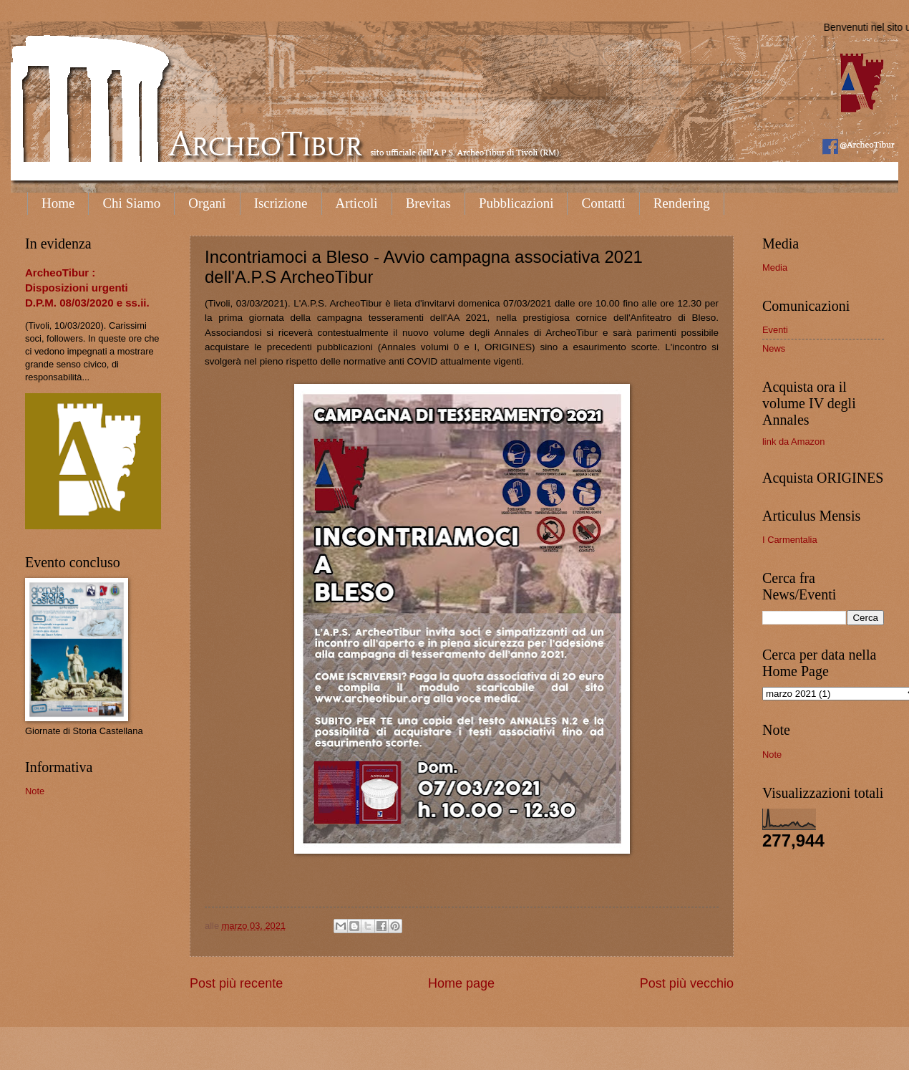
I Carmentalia (789, 539)
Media (774, 267)
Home (58, 203)
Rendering (681, 203)
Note (34, 791)
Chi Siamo (131, 203)
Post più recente (236, 983)
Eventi (775, 329)
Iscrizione (281, 203)
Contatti (603, 203)
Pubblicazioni (516, 203)
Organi (206, 203)
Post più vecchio (687, 983)
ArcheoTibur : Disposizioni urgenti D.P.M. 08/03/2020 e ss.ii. (87, 287)
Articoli (357, 203)
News (773, 348)
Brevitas (428, 203)
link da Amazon (793, 441)
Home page (461, 983)
